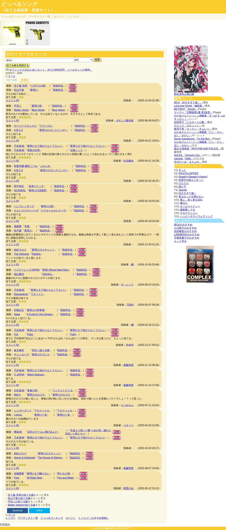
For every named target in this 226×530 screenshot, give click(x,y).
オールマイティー (190, 206)
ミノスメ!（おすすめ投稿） (93, 518)
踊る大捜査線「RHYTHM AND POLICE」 (197, 148)
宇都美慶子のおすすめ (186, 237)
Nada (17, 314)
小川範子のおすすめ (185, 228)
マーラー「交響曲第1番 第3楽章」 (193, 112)
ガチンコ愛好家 (125, 120)
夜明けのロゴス (36, 394)
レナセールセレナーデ (53, 210)
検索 (97, 59)
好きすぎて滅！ (187, 193)
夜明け (34, 90)
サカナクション (189, 213)
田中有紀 (19, 186)
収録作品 (58, 85)
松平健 (18, 230)
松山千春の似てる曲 (19, 498)
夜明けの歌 (47, 206)
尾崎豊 (18, 226)
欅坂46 (18, 432)
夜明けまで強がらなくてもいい (44, 146)
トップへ (10, 518)
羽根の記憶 (33, 150)
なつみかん (127, 405)
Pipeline (36, 254)
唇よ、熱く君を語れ (191, 199)
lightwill (109, 528)
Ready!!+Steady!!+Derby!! (193, 176)
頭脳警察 (19, 473)
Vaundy (183, 190)
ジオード (129, 425)
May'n (17, 394)
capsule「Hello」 (184, 158)
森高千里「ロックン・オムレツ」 (193, 129)
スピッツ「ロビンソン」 (188, 125)
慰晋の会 (129, 488)
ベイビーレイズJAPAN (26, 270)
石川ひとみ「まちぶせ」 (188, 161)
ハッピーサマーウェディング (196, 216)
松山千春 (19, 90)
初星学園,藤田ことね (25, 166)
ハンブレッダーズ (24, 206)
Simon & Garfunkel (24, 457)
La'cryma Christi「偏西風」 (189, 105)
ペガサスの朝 (37, 85)
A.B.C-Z (18, 130)
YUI (16, 334)
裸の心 (184, 203)
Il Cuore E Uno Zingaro (40, 314)
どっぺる (14, 16)
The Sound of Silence (50, 457)
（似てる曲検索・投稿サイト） (28, 10)
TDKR (130, 304)
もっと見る (180, 241)
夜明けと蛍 (40, 414)
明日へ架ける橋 (40, 350)
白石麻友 (129, 160)
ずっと (182, 170)
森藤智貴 (129, 365)
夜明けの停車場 (35, 310)
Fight (30, 334)
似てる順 (12, 80)
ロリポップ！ (125, 528)
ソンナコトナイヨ (63, 390)
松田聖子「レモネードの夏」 (190, 122)
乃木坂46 (19, 146)
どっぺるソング (19, 4)
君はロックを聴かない (191, 196)
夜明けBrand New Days (55, 270)
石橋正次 (19, 310)
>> (13, 76)
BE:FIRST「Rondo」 (186, 109)
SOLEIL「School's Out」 (188, 155)
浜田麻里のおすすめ (185, 231)
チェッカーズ (21, 354)
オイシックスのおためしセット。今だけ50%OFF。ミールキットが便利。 (51, 69)
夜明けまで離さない (38, 473)
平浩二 (18, 105)
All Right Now (34, 477)
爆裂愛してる (187, 209)
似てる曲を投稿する (17, 65)
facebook (17, 510)
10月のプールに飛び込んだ (42, 432)
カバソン (59, 16)
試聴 (72, 85)
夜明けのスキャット (43, 249)
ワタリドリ (37, 294)
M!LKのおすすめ (183, 224)
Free (16, 477)
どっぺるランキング (51, 518)
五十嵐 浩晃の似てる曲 (21, 495)
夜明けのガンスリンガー (53, 130)
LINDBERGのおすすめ (186, 234)
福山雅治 (19, 274)
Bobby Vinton (21, 110)
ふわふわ (45, 166)
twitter (39, 510)
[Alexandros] (21, 294)
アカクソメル (41, 410)
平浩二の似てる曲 (18, 501)
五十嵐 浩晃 (20, 85)
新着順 (24, 80)
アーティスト (39, 16)
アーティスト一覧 (28, 518)
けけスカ (184, 183)
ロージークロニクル (25, 126)
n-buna (18, 414)
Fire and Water (65, 477)
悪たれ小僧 (63, 473)
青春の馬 (32, 390)
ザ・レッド (127, 284)
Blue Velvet (38, 110)
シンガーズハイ (23, 410)
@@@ (130, 345)
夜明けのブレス (40, 354)
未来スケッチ (36, 186)
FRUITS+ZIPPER (188, 173)
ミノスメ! (73, 16)
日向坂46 (19, 390)
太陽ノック (76, 150)
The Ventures (21, 254)
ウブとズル (45, 126)
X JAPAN (19, 374)
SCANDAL (20, 190)
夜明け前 (37, 105)
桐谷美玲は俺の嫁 (184, 94)
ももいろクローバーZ (26, 210)
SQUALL (47, 274)
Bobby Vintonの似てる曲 (21, 505)
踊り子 (182, 186)
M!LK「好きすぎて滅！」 (188, 102)
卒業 (26, 226)
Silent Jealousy (35, 374)
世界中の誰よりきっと (191, 180)
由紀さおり (20, 249)
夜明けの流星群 (37, 190)
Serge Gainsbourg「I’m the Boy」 (193, 138)
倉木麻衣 (19, 350)
